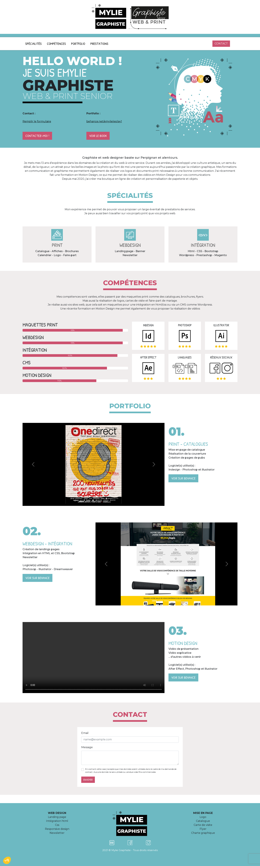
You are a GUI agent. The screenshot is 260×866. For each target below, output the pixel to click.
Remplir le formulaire (37, 121)
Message (87, 747)
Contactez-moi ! (37, 135)
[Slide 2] (87, 501)
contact (221, 43)
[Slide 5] (105, 501)
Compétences (56, 43)
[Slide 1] (81, 501)
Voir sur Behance (183, 478)
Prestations (99, 43)
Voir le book (98, 135)
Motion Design (93, 657)
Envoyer (88, 780)
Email (85, 733)
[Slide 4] (99, 501)
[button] (7, 860)
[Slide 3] (93, 501)
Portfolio (78, 43)
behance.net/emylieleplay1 (104, 121)
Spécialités (33, 43)
